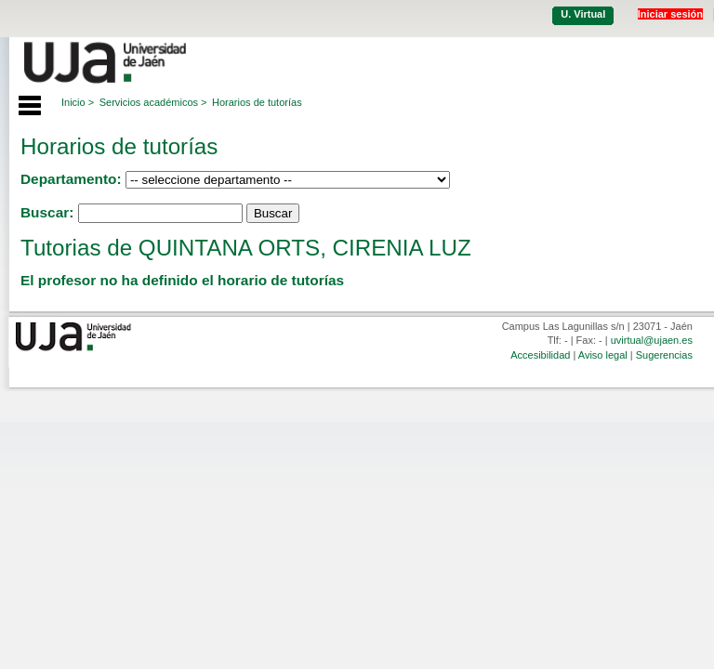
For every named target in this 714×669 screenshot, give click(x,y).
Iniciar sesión (670, 14)
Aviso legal (603, 355)
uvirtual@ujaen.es (652, 340)
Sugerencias (664, 355)
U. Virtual (583, 14)
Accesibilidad (540, 355)
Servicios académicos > (153, 102)
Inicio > (77, 102)
